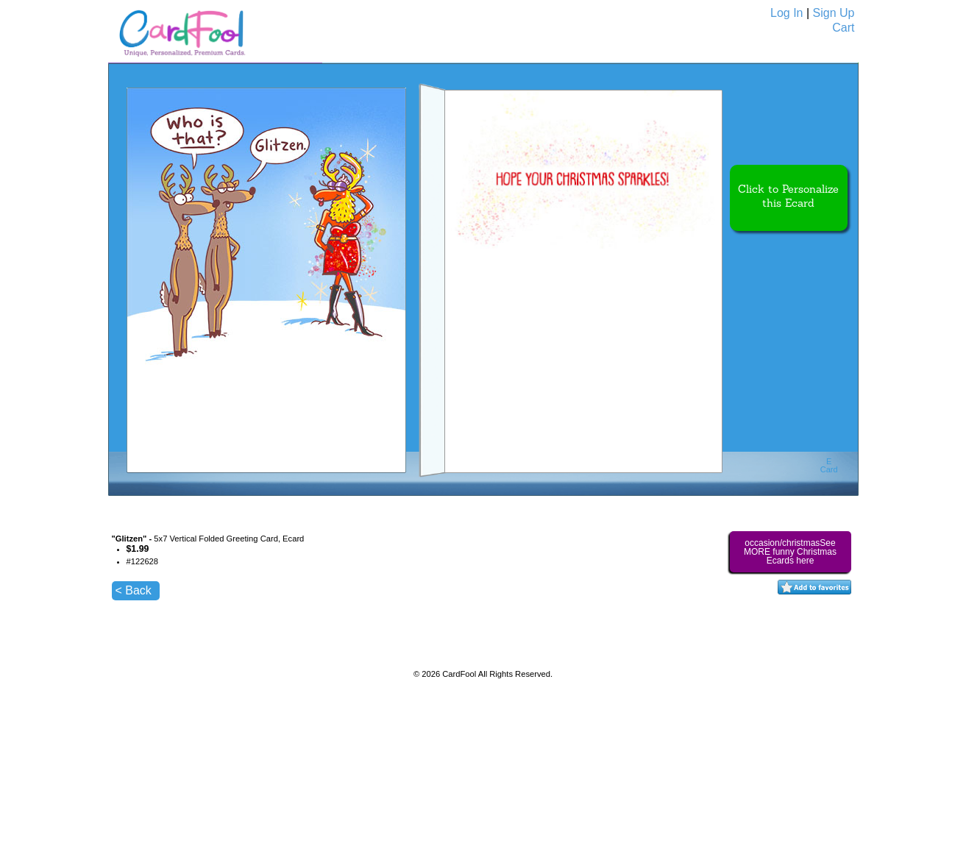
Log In (786, 13)
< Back (134, 590)
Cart (843, 27)
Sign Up (834, 13)
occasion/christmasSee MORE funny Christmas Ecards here (790, 552)
